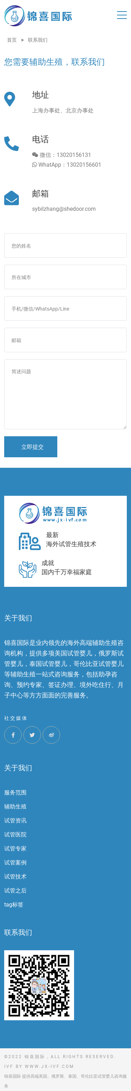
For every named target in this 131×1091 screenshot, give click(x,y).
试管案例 (15, 862)
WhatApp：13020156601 (66, 164)
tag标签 (13, 904)
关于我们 (18, 768)
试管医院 (15, 834)
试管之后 (15, 890)
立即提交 (32, 447)
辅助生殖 (15, 806)
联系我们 (18, 932)
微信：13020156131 (61, 155)
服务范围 (15, 792)
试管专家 (15, 848)
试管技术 (15, 876)
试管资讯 (15, 820)
